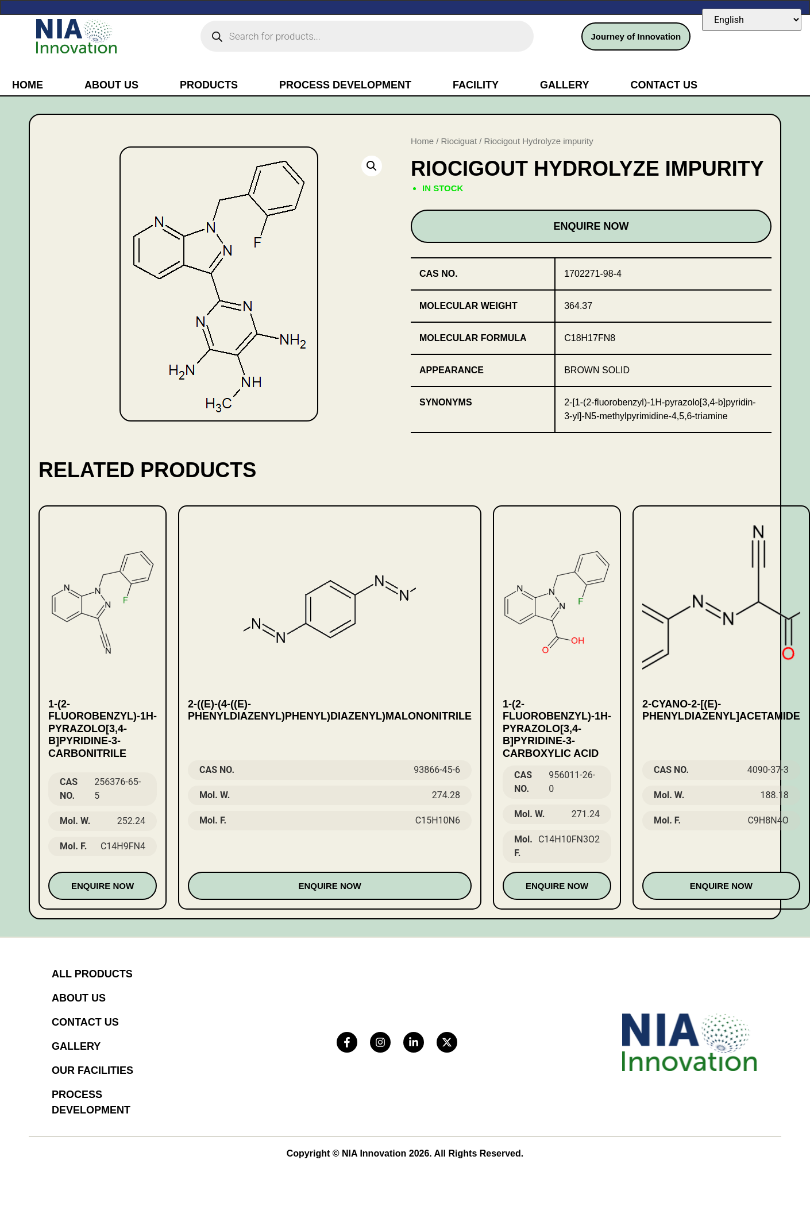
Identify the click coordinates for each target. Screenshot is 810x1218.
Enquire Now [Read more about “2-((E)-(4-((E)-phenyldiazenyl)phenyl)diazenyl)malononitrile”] (329, 886)
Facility (476, 85)
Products (209, 85)
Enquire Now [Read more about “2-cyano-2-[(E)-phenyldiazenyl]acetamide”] (721, 886)
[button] (371, 166)
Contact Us (663, 85)
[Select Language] (751, 20)
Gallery (564, 85)
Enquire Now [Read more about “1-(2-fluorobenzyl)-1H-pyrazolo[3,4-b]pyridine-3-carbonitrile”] (102, 886)
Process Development (345, 85)
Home (27, 85)
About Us (111, 85)
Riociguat (459, 141)
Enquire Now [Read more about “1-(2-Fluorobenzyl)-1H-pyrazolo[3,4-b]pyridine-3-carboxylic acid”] (557, 886)
